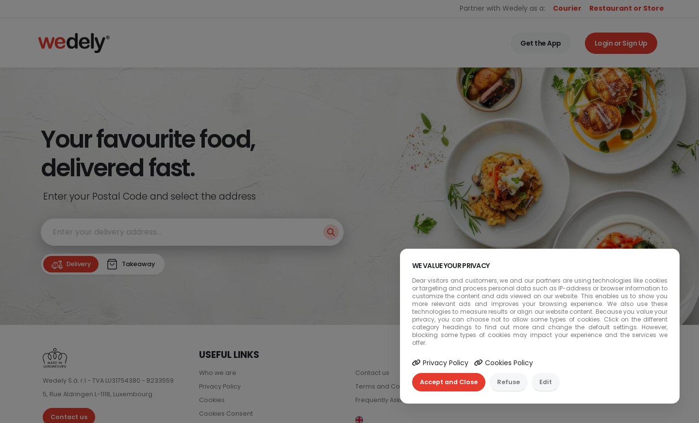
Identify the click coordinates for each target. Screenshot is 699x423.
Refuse (508, 382)
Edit (545, 382)
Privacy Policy (440, 363)
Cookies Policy (503, 363)
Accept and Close (449, 382)
